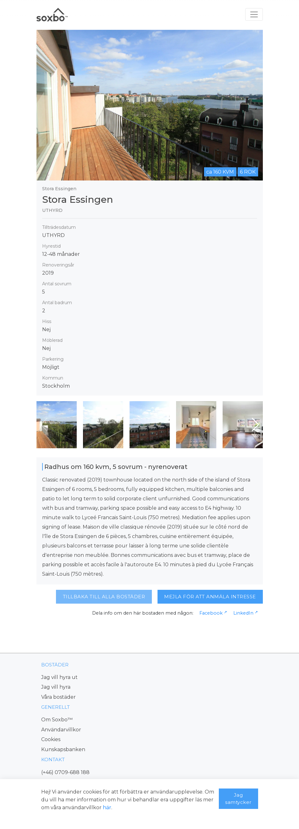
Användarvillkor (61, 730)
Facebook (211, 613)
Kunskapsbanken (63, 749)
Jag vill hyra (55, 687)
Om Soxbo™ (57, 720)
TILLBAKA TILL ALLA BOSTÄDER (104, 597)
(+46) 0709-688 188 (65, 772)
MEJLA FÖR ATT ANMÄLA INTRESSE (210, 597)
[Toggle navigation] (254, 14)
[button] (255, 425)
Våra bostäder (58, 697)
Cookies (50, 739)
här (107, 807)
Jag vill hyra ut (59, 677)
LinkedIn (243, 613)
